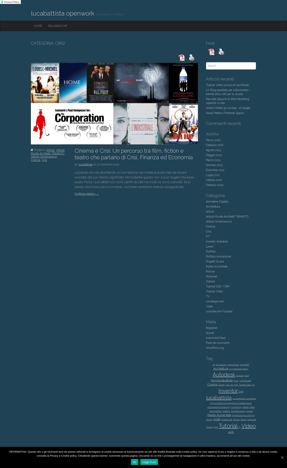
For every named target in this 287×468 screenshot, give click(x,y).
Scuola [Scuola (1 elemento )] (236, 419)
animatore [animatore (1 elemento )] (221, 364)
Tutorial (210, 281)
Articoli (50, 150)
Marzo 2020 (213, 140)
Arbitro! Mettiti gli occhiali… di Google (228, 108)
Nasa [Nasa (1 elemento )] (252, 407)
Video (209, 306)
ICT (208, 236)
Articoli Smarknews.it (44, 156)
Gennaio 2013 (214, 165)
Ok (134, 462)
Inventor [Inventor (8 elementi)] (228, 391)
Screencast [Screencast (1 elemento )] (226, 419)
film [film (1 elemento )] (236, 385)
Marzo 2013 (213, 160)
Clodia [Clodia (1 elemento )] (221, 385)
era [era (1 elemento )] (232, 385)
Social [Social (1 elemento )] (244, 419)
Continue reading (87, 193)
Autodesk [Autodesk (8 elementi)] (224, 374)
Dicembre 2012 (215, 170)
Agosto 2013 (213, 150)
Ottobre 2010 (214, 180)
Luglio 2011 (213, 175)
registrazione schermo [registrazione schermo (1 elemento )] (243, 415)
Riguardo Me (57, 26)
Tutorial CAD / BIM (218, 286)
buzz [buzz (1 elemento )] (236, 380)
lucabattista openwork (62, 13)
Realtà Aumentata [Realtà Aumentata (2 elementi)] (219, 415)
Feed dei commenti (217, 342)
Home (38, 26)
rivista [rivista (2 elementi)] (216, 419)
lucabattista (85, 164)
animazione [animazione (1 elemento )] (233, 364)
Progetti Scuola (215, 261)
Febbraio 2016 (214, 145)
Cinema (35, 160)
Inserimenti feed (215, 337)
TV (208, 296)
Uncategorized (215, 301)
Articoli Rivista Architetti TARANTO (48, 151)
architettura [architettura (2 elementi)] (220, 368)
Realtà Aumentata (217, 266)
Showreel (211, 276)
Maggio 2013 (214, 155)
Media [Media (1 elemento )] (246, 407)
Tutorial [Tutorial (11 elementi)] (228, 425)
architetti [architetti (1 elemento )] (244, 364)
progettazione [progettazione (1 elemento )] (238, 411)
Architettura (213, 206)
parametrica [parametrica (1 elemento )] (215, 411)
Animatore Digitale (217, 201)
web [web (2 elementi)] (231, 432)
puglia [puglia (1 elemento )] (249, 411)
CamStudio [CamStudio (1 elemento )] (245, 380)
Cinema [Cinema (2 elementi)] (212, 384)
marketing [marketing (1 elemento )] (236, 407)
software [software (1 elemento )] (251, 419)
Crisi (44, 160)
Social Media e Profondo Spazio (225, 113)
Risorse (210, 271)
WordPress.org (215, 347)
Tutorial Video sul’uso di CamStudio (227, 85)
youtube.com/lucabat (219, 311)
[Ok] (282, 457)
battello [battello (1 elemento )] (240, 375)
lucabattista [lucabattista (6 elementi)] (219, 398)
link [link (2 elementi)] (241, 391)
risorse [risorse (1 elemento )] (209, 419)
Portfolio (211, 251)
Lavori (209, 246)
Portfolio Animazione (218, 256)
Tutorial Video (214, 291)
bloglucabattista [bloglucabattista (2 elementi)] (222, 380)
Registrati (211, 327)
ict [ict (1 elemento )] (253, 385)
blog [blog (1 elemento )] (247, 375)
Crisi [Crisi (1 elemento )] (227, 385)
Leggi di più (149, 462)
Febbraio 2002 (215, 185)
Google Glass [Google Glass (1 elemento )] (245, 385)
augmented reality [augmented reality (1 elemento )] (238, 369)
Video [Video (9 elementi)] (248, 426)
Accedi (210, 332)
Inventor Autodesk (217, 241)
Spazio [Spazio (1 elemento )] (209, 427)
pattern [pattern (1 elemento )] (226, 411)
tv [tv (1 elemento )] (240, 427)
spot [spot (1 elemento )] (216, 427)
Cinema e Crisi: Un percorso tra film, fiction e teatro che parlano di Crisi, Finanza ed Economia (134, 154)
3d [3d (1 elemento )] (213, 364)
